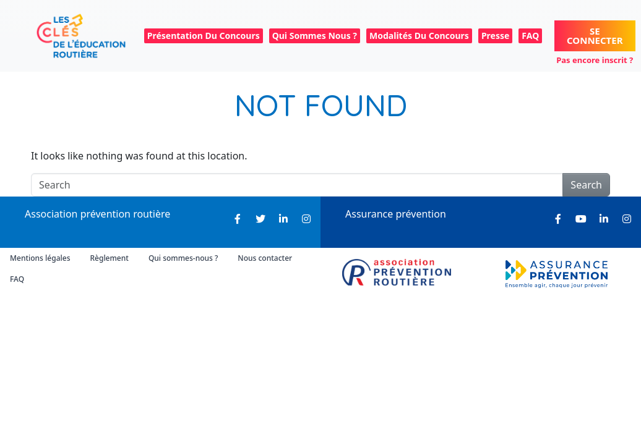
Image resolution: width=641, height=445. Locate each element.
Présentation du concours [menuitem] (203, 35)
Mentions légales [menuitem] (40, 258)
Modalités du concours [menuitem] (419, 35)
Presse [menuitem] (495, 35)
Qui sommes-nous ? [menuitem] (183, 258)
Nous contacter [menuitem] (265, 258)
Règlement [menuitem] (109, 258)
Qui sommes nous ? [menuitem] (314, 35)
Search (586, 185)
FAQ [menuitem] (530, 35)
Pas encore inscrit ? (594, 60)
